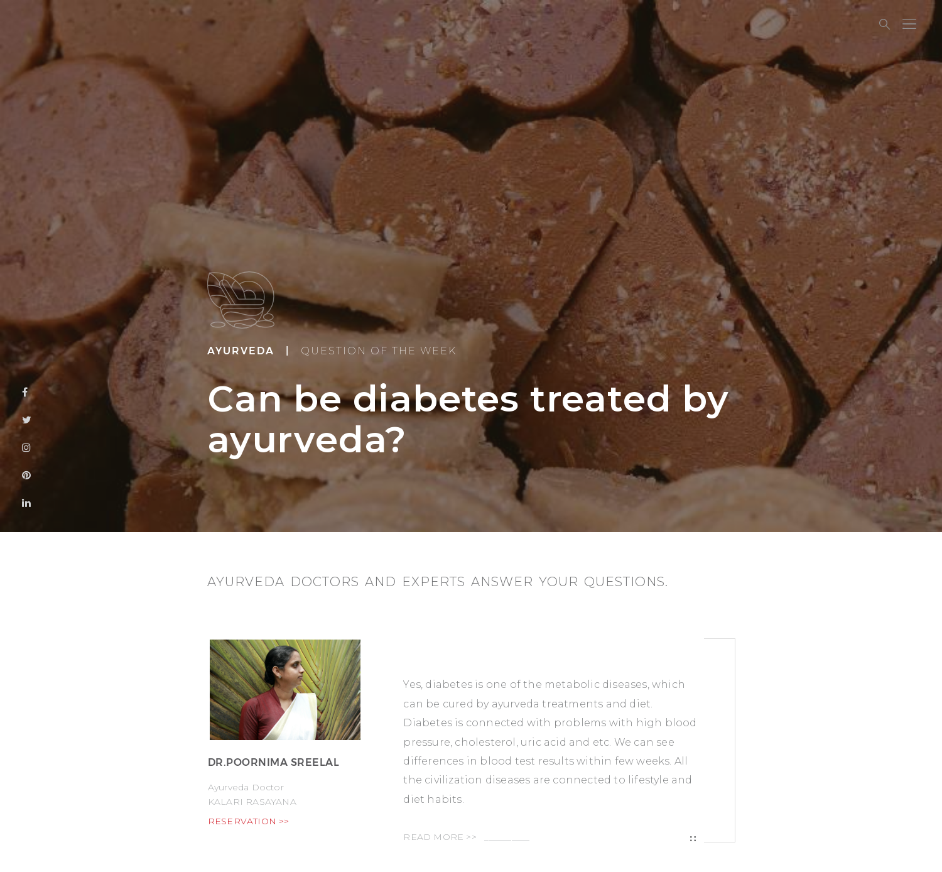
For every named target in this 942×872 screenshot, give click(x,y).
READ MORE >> (466, 836)
